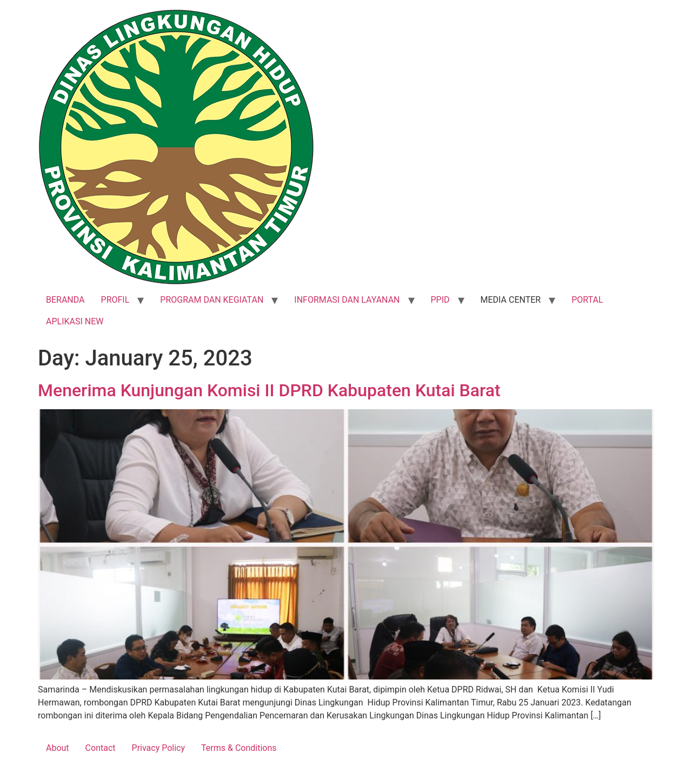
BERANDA (65, 300)
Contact (100, 748)
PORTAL (587, 300)
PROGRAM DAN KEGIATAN (211, 300)
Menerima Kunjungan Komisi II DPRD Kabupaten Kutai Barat (269, 390)
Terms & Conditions (239, 748)
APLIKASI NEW (75, 321)
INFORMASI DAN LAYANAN (347, 300)
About (57, 748)
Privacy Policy (158, 748)
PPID (440, 300)
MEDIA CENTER (511, 300)
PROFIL (115, 300)
